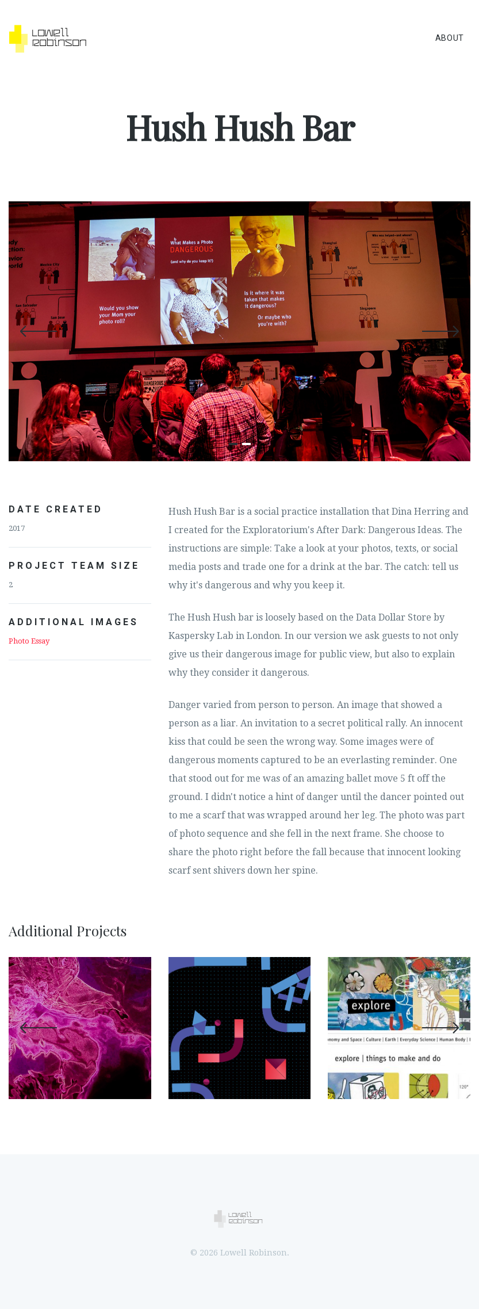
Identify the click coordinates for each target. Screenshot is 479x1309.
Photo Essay (29, 641)
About (450, 38)
